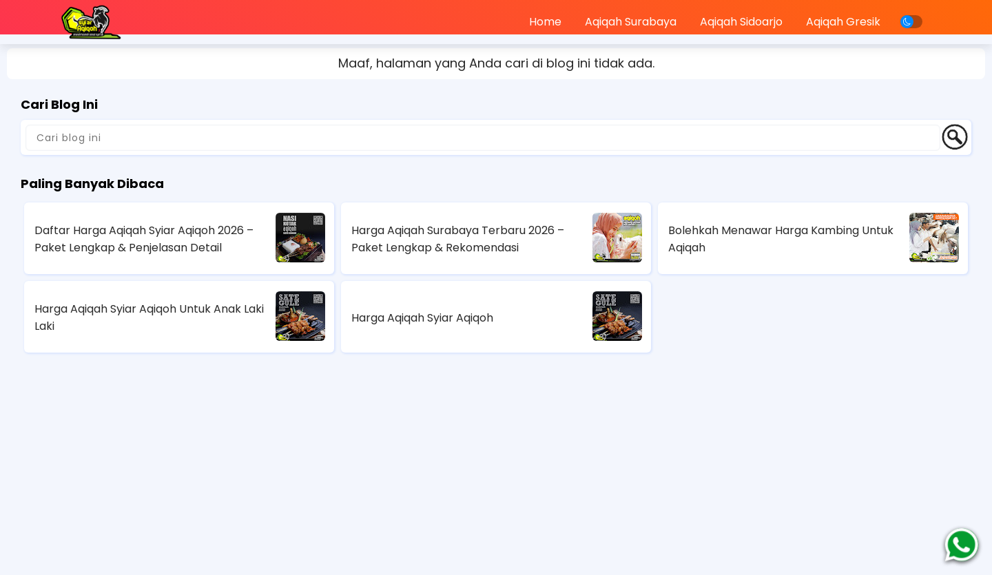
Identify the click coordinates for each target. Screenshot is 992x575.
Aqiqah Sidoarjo (741, 22)
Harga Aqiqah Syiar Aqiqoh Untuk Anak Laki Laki (149, 317)
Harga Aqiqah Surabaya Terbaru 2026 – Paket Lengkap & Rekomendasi (457, 238)
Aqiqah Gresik (843, 22)
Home (545, 22)
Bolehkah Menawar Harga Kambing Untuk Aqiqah (780, 238)
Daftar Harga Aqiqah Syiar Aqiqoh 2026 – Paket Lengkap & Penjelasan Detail (144, 238)
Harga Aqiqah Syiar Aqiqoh (422, 318)
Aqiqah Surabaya (630, 22)
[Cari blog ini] (482, 138)
